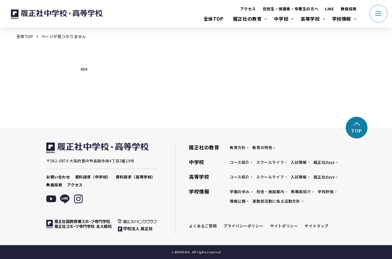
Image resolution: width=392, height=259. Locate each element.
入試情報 (299, 162)
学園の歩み (240, 191)
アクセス (248, 8)
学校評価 (325, 191)
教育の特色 (262, 147)
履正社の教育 (247, 18)
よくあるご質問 (203, 226)
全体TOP (213, 18)
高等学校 (310, 18)
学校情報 (341, 18)
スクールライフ (270, 162)
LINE (329, 8)
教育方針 (238, 147)
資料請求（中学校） (93, 177)
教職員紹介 (301, 191)
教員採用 (349, 8)
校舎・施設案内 (270, 191)
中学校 (281, 18)
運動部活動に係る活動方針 (276, 201)
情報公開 (238, 201)
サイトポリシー (284, 226)
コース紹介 (239, 162)
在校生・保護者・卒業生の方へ (290, 8)
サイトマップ (317, 226)
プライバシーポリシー (243, 226)
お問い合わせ (58, 177)
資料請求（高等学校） (135, 177)
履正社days (324, 162)
